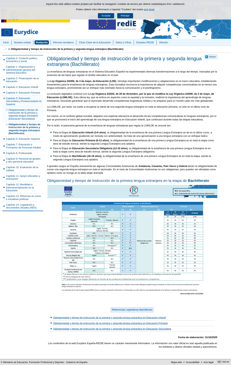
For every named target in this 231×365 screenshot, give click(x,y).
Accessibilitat (192, 362)
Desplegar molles (5, 49)
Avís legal (208, 362)
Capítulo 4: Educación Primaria (23, 92)
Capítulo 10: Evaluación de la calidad (22, 169)
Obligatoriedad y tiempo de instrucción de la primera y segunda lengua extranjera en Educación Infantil (109, 317)
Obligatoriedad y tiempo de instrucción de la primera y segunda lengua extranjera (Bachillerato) (24, 129)
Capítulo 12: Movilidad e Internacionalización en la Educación (20, 187)
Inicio (6, 42)
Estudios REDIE (145, 42)
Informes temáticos (63, 42)
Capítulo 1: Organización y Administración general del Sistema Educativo (20, 69)
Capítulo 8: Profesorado (19, 153)
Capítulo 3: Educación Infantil (22, 87)
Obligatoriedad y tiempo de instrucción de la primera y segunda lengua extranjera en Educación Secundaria (112, 328)
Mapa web (176, 362)
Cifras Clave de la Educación (94, 42)
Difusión (163, 42)
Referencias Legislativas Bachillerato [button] (132, 309)
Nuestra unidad (22, 42)
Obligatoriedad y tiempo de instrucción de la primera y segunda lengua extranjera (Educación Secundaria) (23, 114)
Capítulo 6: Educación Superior (23, 138)
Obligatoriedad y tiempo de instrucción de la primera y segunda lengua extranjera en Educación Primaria (110, 323)
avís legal (149, 9)
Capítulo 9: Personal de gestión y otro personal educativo (23, 160)
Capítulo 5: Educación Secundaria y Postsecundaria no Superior (24, 101)
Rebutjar (125, 15)
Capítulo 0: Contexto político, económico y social (22, 60)
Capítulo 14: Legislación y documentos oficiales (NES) (21, 206)
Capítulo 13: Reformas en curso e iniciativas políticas (23, 197)
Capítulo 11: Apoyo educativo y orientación (23, 177)
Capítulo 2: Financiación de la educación (22, 80)
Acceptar (106, 15)
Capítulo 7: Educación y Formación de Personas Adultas (23, 146)
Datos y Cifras (123, 42)
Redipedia (42, 42)
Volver (212, 56)
